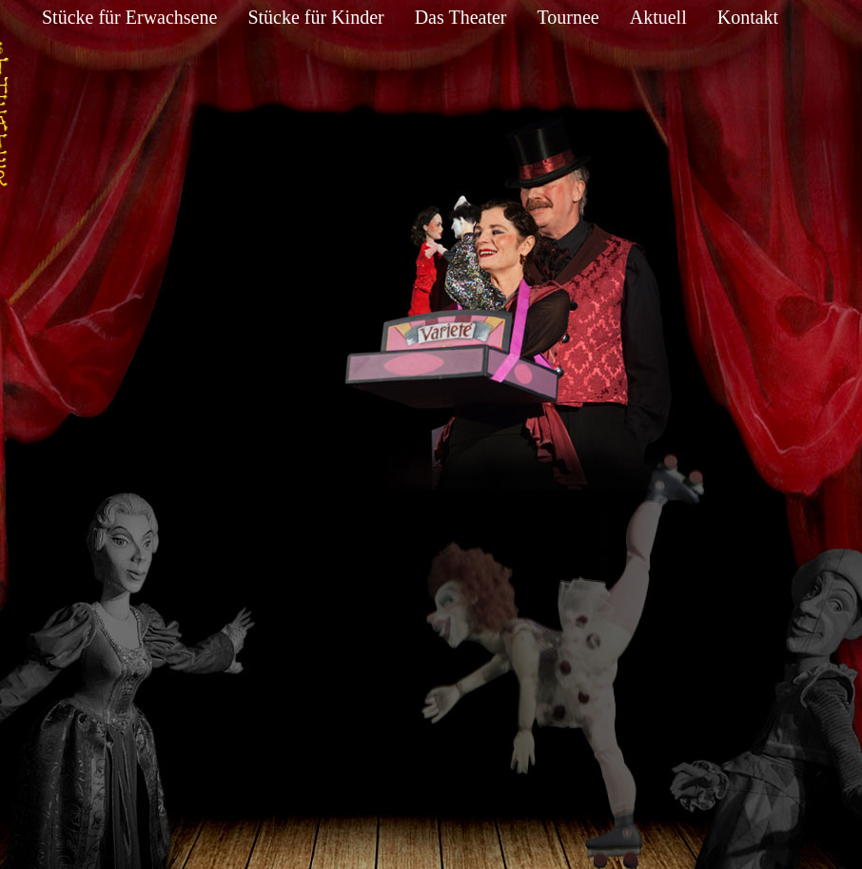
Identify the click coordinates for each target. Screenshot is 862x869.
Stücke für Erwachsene (129, 17)
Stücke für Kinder (315, 17)
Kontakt (747, 17)
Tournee (567, 17)
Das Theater (461, 17)
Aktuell (658, 17)
